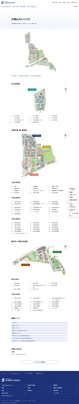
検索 (68, 2)
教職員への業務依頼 (65, 387)
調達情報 (65, 385)
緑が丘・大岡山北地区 (36, 75)
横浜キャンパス (16, 325)
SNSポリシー (35, 400)
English (76, 2)
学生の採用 (65, 390)
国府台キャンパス (16, 333)
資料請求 (71, 204)
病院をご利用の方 (74, 200)
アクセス (71, 203)
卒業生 (60, 2)
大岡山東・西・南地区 (24, 75)
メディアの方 (65, 393)
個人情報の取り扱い (18, 400)
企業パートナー (73, 194)
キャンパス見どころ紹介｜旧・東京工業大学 (22, 338)
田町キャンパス (16, 328)
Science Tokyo (72, 189)
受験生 (71, 192)
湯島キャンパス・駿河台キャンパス (20, 330)
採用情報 (64, 2)
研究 (17, 6)
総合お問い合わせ (72, 206)
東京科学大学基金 (55, 2)
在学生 (71, 197)
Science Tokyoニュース (32, 6)
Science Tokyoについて (6, 6)
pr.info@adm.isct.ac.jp (20, 354)
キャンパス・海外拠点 (28, 373)
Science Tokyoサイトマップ (72, 210)
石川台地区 (14, 75)
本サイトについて (4, 400)
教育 (14, 6)
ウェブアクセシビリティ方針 (26, 400)
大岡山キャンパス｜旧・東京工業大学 (20, 335)
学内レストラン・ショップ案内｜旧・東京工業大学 (23, 340)
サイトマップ (11, 400)
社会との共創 (22, 6)
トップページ (4, 373)
